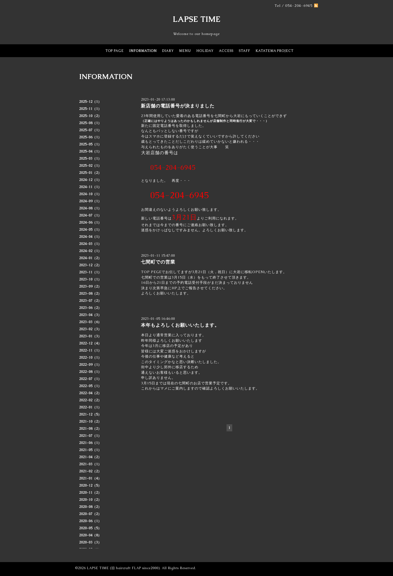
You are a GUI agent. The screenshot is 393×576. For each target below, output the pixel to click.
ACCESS (226, 51)
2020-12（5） (90, 485)
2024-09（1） (90, 201)
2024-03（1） (90, 244)
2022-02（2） (90, 400)
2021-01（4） (90, 478)
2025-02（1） (90, 165)
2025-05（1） (90, 144)
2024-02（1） (90, 251)
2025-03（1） (90, 158)
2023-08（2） (90, 293)
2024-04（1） (90, 237)
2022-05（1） (90, 386)
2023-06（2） (90, 308)
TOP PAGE (114, 51)
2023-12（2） (90, 265)
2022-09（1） (90, 364)
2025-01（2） (90, 173)
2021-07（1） (90, 436)
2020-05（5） (90, 528)
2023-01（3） (90, 336)
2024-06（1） (90, 222)
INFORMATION (143, 51)
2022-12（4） (90, 343)
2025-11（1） (90, 109)
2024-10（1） (90, 194)
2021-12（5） (90, 414)
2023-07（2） (90, 301)
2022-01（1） (90, 407)
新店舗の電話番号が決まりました (178, 106)
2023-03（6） (90, 322)
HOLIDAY (204, 51)
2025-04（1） (90, 151)
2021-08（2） (90, 428)
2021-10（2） (90, 421)
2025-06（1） (90, 137)
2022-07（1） (90, 379)
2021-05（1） (90, 450)
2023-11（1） (90, 272)
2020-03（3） (90, 542)
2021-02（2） (90, 471)
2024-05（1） (90, 229)
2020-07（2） (90, 514)
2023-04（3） (90, 315)
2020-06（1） (90, 521)
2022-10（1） (90, 357)
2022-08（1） (90, 372)
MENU (185, 51)
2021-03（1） (90, 464)
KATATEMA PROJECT (274, 51)
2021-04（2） (90, 457)
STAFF (244, 51)
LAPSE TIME (197, 19)
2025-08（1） (90, 123)
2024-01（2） (90, 258)
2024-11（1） (90, 187)
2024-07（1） (90, 215)
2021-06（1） (90, 443)
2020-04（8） (90, 535)
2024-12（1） (90, 180)
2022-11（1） (90, 350)
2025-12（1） (90, 102)
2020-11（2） (90, 492)
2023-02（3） (90, 329)
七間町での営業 (158, 262)
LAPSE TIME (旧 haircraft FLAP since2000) (123, 568)
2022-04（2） (90, 393)
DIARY (168, 51)
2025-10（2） (90, 116)
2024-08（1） (90, 208)
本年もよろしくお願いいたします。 (180, 325)
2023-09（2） (90, 286)
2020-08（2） (90, 507)
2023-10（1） (90, 279)
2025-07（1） (90, 130)
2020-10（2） (90, 500)
